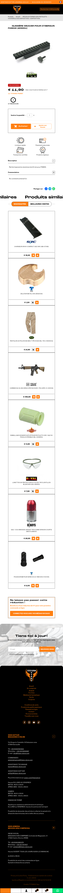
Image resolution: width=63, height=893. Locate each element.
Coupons (31, 699)
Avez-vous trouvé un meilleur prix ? (37, 90)
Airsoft (18, 17)
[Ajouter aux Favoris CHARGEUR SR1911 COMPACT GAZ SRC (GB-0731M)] (37, 255)
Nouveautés (20, 204)
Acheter (21, 126)
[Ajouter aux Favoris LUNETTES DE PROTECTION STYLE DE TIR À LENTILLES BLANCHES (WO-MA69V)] (37, 491)
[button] (61, 2)
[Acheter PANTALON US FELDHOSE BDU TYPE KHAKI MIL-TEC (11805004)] (33, 349)
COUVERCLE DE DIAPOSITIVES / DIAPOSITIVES (24, 18)
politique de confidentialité (24, 654)
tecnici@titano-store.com (17, 767)
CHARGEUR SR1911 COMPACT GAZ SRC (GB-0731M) (31, 246)
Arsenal (31, 691)
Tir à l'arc (31, 693)
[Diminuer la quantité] (25, 115)
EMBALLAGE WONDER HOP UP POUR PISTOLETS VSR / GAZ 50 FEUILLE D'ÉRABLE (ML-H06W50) (31, 436)
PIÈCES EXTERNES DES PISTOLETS (35, 17)
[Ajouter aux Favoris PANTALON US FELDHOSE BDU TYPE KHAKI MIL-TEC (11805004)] (37, 349)
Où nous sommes (31, 714)
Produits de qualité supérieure (31, 707)
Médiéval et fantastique (31, 695)
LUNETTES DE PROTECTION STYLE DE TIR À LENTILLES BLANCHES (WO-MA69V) (31, 483)
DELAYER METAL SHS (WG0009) (32, 294)
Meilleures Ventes (39, 204)
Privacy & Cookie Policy (19, 876)
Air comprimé (31, 688)
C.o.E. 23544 (31, 878)
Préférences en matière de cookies (40, 876)
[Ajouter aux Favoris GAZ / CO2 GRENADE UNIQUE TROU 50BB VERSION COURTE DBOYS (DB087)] (37, 538)
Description (31, 160)
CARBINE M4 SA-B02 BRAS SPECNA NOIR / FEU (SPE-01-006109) (31, 388)
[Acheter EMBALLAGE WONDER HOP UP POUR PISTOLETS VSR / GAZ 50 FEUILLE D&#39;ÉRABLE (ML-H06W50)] (33, 444)
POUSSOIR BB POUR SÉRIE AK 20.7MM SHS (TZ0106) (31, 577)
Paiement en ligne (31, 709)
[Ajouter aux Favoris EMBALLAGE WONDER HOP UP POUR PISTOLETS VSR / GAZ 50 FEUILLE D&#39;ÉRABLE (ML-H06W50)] (37, 444)
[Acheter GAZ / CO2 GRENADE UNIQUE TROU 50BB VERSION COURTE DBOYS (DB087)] (33, 538)
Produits (10, 17)
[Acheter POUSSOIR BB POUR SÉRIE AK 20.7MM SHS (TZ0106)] (33, 585)
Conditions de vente (32, 705)
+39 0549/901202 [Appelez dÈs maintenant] (50, 2)
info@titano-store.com (21, 753)
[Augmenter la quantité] (33, 115)
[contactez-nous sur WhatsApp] (57, 890)
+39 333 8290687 (22, 751)
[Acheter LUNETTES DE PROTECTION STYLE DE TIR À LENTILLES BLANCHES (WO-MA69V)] (32, 491)
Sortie (31, 697)
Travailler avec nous (31, 716)
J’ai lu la (22, 654)
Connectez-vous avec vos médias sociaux (31, 613)
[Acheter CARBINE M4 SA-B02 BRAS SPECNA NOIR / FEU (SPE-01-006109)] (34, 397)
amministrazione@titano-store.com (20, 760)
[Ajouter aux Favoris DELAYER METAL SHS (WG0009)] (37, 302)
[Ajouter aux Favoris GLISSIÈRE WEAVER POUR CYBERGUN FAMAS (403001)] (42, 126)
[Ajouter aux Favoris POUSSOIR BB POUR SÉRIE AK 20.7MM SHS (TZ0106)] (37, 585)
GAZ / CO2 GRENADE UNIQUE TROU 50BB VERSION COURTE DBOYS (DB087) (31, 530)
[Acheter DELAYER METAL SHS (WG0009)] (32, 302)
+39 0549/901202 (17, 749)
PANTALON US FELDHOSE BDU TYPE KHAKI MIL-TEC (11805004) (31, 341)
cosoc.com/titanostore (32, 778)
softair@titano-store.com (24, 2)
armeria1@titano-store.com (22, 847)
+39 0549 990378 (17, 842)
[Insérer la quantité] (29, 115)
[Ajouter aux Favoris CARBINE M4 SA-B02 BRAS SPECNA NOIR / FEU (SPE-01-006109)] (38, 397)
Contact (31, 712)
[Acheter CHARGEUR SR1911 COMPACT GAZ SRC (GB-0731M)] (33, 255)
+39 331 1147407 (22, 845)
